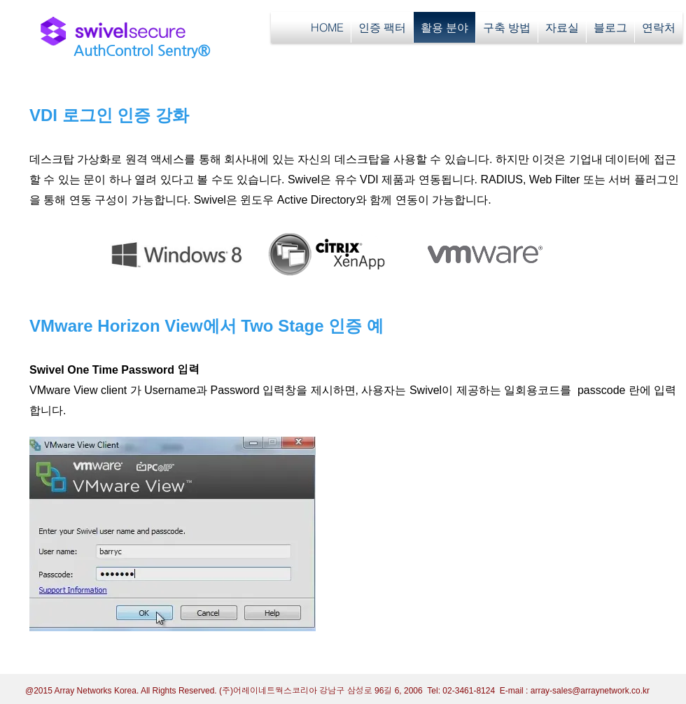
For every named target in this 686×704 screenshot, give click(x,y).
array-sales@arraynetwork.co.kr (590, 691)
